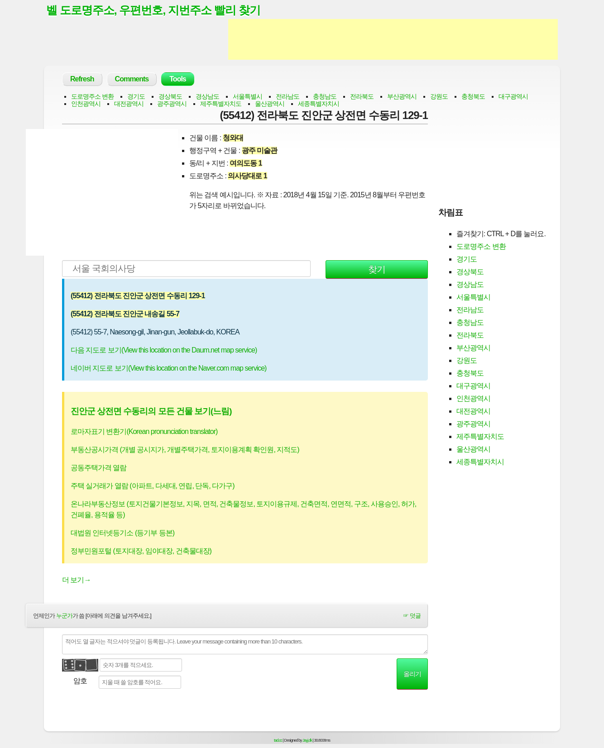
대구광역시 (513, 96)
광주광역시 (172, 104)
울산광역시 (269, 104)
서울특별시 (247, 96)
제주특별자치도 (220, 104)
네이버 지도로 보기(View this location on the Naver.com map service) (168, 368)
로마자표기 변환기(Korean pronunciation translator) (144, 432)
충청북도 (473, 96)
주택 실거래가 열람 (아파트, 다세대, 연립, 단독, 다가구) (153, 486)
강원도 (439, 96)
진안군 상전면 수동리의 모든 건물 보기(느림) (151, 411)
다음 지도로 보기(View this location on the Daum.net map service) (164, 350)
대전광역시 (129, 104)
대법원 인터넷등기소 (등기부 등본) (122, 533)
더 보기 (76, 580)
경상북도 (170, 96)
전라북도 (362, 96)
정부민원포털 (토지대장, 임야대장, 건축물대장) (141, 551)
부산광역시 (402, 96)
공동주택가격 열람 (98, 468)
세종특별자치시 (318, 104)
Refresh (82, 79)
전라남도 (287, 96)
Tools (177, 79)
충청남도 (324, 96)
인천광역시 (86, 104)
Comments (132, 79)
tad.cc (278, 740)
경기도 (136, 96)
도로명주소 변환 (92, 96)
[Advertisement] (393, 39)
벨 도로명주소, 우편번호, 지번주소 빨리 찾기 (153, 10)
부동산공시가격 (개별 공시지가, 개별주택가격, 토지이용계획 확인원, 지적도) (185, 450)
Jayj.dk (307, 740)
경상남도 (207, 96)
